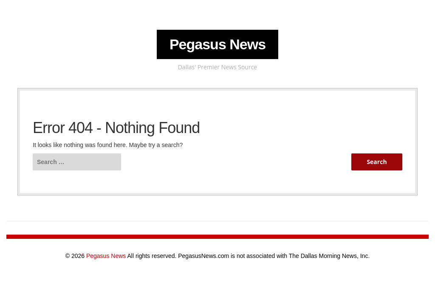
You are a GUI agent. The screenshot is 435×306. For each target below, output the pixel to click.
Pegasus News (217, 44)
